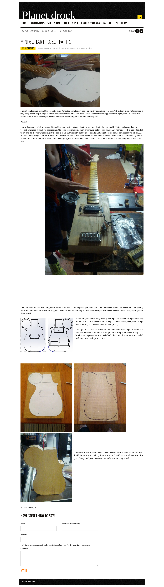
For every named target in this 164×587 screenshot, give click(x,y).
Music (83, 48)
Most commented (32, 31)
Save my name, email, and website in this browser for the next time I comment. (57, 545)
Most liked (67, 31)
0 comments (71, 48)
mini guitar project (28, 48)
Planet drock (48, 15)
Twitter (141, 31)
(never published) (71, 523)
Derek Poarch (45, 48)
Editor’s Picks (51, 31)
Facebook (137, 31)
